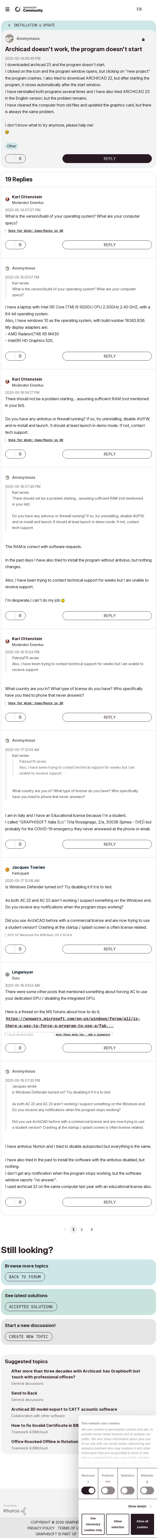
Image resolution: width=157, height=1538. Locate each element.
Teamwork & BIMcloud (29, 1432)
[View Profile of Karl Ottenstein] (27, 196)
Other (11, 146)
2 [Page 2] (82, 1229)
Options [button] (149, 23)
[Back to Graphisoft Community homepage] (29, 9)
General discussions (27, 1383)
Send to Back (24, 1393)
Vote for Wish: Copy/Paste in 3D (35, 231)
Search (122, 9)
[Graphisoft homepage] (133, 1495)
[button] (10, 158)
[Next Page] (91, 1229)
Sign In (149, 9)
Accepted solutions (31, 1306)
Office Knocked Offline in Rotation (44, 1441)
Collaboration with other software (38, 1416)
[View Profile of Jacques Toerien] (28, 867)
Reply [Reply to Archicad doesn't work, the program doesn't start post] (110, 158)
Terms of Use (70, 1528)
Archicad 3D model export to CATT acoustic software (64, 1409)
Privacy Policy (41, 1528)
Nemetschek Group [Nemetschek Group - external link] (103, 1534)
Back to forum (25, 1276)
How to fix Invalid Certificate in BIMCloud (51, 1425)
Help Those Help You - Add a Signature (83, 1034)
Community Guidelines (106, 1528)
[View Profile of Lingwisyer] (22, 972)
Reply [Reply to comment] (110, 244)
